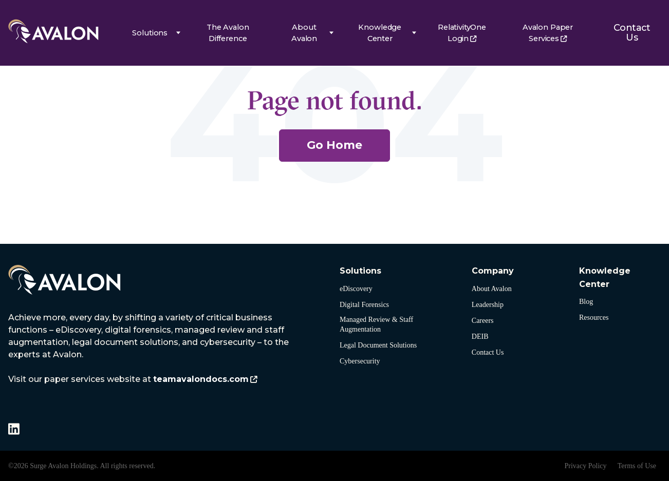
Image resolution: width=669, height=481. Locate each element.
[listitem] (149, 349)
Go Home (334, 145)
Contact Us (631, 32)
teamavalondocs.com (201, 379)
